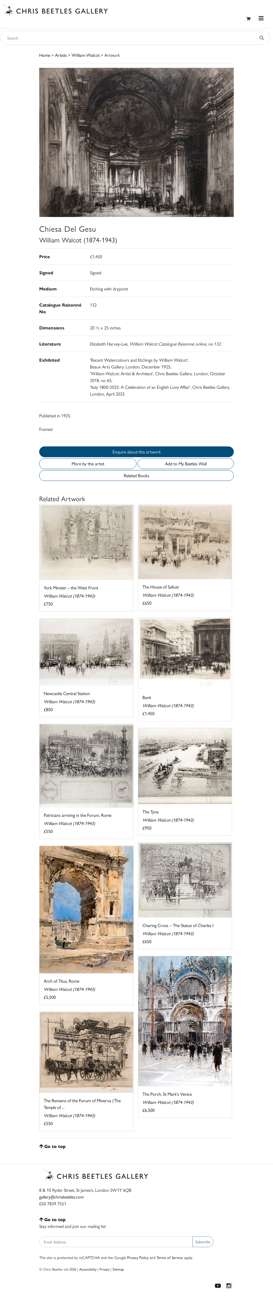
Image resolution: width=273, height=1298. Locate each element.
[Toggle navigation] (261, 18)
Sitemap (118, 1269)
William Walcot (86, 55)
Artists (61, 55)
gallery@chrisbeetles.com (61, 1196)
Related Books (136, 475)
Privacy (104, 1269)
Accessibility (87, 1269)
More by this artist (88, 463)
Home (44, 55)
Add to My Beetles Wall (186, 463)
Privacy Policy (138, 1257)
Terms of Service (170, 1257)
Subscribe (202, 1241)
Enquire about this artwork (137, 451)
